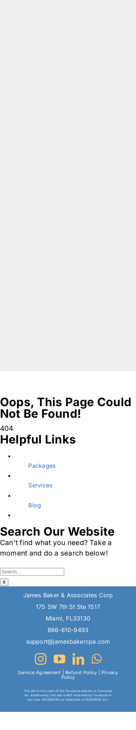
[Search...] (32, 572)
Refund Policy (81, 672)
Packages (41, 465)
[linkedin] (78, 659)
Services (40, 485)
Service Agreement (39, 672)
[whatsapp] (96, 659)
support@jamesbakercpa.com (68, 641)
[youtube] (59, 659)
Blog (34, 505)
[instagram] (40, 659)
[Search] (4, 582)
